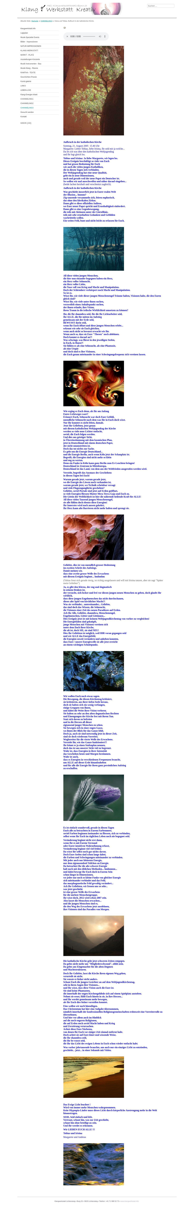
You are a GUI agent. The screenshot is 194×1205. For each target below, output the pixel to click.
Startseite (34, 21)
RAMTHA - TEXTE (27, 73)
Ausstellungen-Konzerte (30, 59)
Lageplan (24, 33)
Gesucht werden (27, 112)
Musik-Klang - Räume (29, 68)
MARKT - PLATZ (27, 55)
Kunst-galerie (25, 81)
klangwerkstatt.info (27, 28)
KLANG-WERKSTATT (29, 50)
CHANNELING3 (46, 21)
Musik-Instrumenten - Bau (30, 64)
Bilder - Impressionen (29, 42)
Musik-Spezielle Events (29, 37)
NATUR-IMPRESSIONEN (30, 46)
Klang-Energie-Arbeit (28, 95)
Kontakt (23, 117)
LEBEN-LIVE (25, 90)
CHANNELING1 (26, 99)
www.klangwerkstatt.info (129, 1201)
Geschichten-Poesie (28, 77)
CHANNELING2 (26, 103)
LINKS (23, 86)
